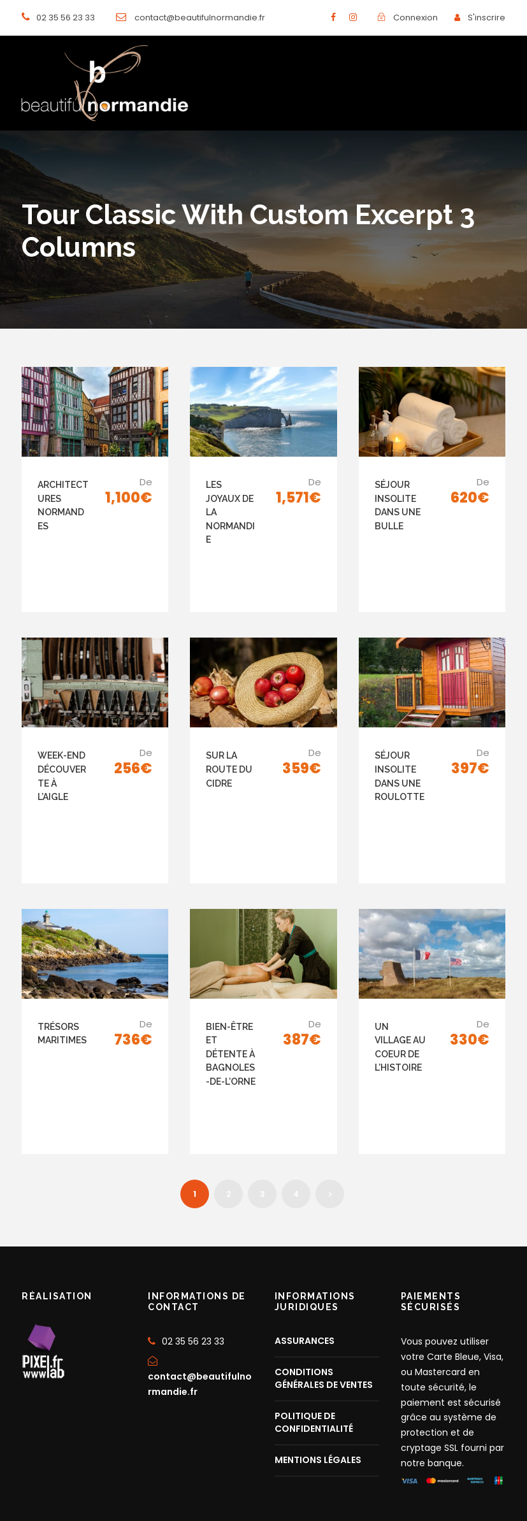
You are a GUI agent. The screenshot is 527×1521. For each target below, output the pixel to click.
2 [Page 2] (228, 1111)
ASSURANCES (305, 1258)
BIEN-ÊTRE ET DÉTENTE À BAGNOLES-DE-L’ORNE (231, 998)
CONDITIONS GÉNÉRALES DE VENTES (324, 1296)
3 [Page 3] (262, 1111)
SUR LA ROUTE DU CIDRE (229, 741)
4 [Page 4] (296, 1111)
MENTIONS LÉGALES (318, 1377)
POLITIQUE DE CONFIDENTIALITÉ (314, 1340)
